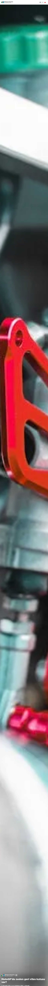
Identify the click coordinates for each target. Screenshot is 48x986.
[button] (45, 2)
